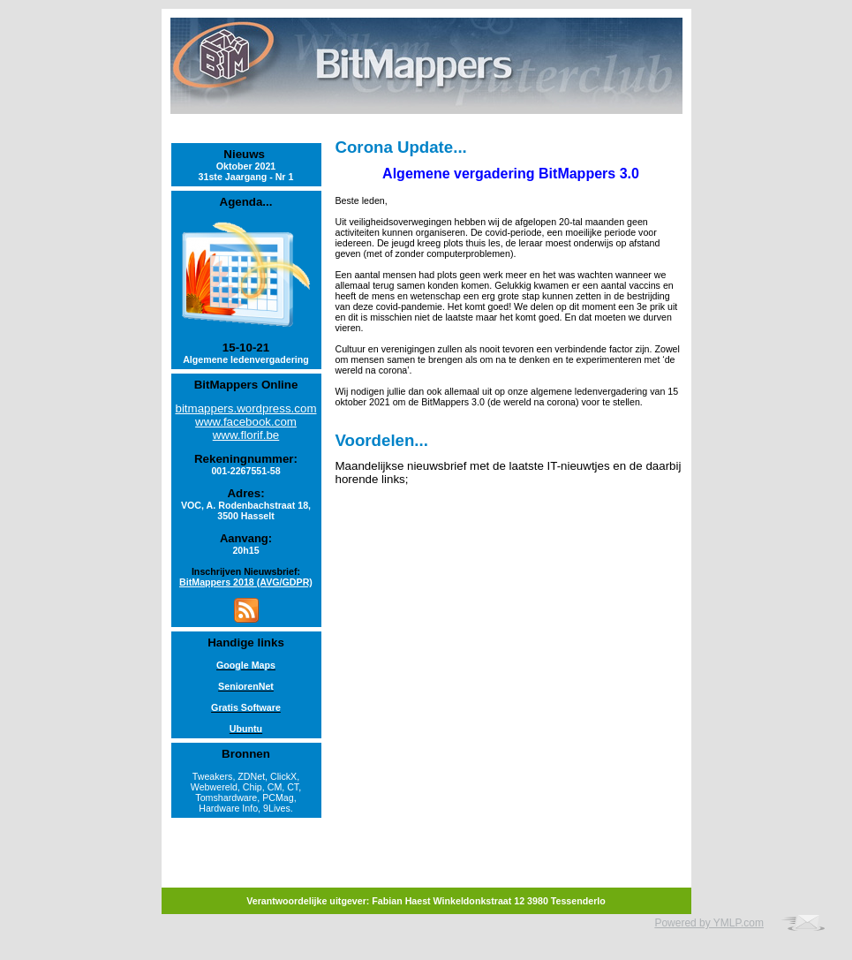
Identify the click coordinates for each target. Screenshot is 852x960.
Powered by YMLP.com (709, 923)
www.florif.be (246, 435)
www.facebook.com (246, 421)
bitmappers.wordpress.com (246, 408)
